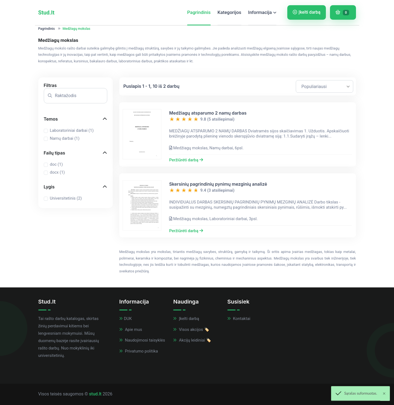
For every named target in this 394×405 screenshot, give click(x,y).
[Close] (384, 393)
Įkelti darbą (306, 12)
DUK (125, 318)
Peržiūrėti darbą (186, 160)
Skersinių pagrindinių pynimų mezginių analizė (218, 184)
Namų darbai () (64, 138)
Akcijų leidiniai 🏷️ (192, 340)
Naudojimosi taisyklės (142, 340)
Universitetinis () (66, 198)
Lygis (49, 187)
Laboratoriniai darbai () (72, 130)
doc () (56, 164)
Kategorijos (229, 12)
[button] (75, 85)
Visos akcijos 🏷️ (191, 329)
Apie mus (130, 329)
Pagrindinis (199, 12)
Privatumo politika (138, 351)
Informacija (260, 12)
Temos (51, 119)
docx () (57, 172)
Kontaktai (238, 318)
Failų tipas (54, 153)
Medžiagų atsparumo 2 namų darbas (208, 113)
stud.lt (95, 394)
